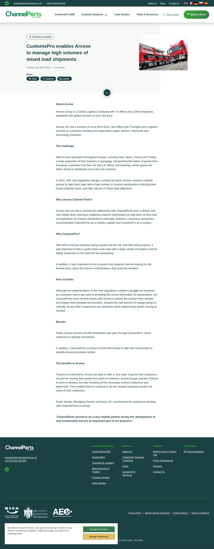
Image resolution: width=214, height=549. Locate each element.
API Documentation (194, 451)
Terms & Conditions (200, 513)
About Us (152, 3)
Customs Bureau (101, 477)
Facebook (48, 78)
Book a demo (196, 14)
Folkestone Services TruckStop (133, 459)
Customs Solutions (95, 14)
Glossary (157, 466)
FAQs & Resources (147, 14)
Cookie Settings (180, 513)
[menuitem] (64, 14)
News (162, 3)
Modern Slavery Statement (157, 513)
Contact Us (174, 3)
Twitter (33, 78)
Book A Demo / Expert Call (164, 453)
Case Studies (122, 14)
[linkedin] (7, 3)
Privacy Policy (135, 513)
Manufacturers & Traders (100, 470)
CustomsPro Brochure (129, 473)
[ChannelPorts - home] (23, 14)
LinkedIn (64, 78)
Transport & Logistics (41, 36)
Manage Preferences (98, 536)
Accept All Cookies (99, 529)
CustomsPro (98, 457)
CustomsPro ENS (64, 14)
